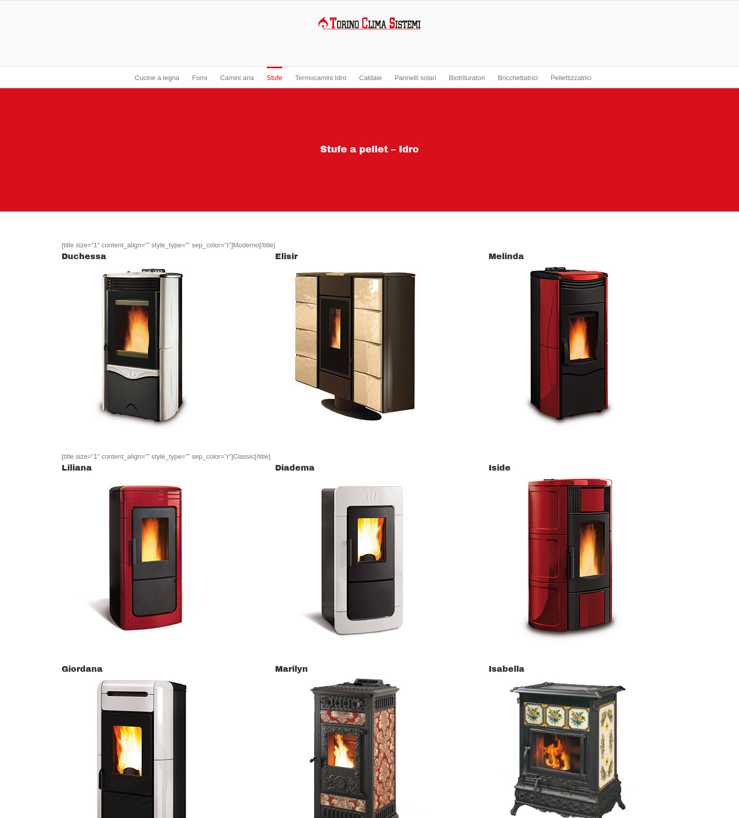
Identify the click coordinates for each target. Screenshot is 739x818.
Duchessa (84, 256)
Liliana (77, 467)
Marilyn (291, 669)
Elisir (286, 256)
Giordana (82, 669)
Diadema (295, 467)
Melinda (506, 256)
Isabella (506, 669)
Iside (500, 467)
